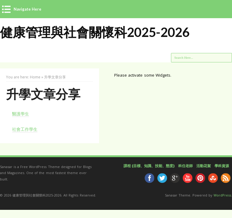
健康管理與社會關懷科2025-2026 (94, 32)
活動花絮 (203, 165)
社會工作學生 (24, 129)
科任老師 (185, 165)
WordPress (222, 195)
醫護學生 (20, 114)
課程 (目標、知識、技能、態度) (149, 165)
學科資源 (221, 165)
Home (35, 77)
